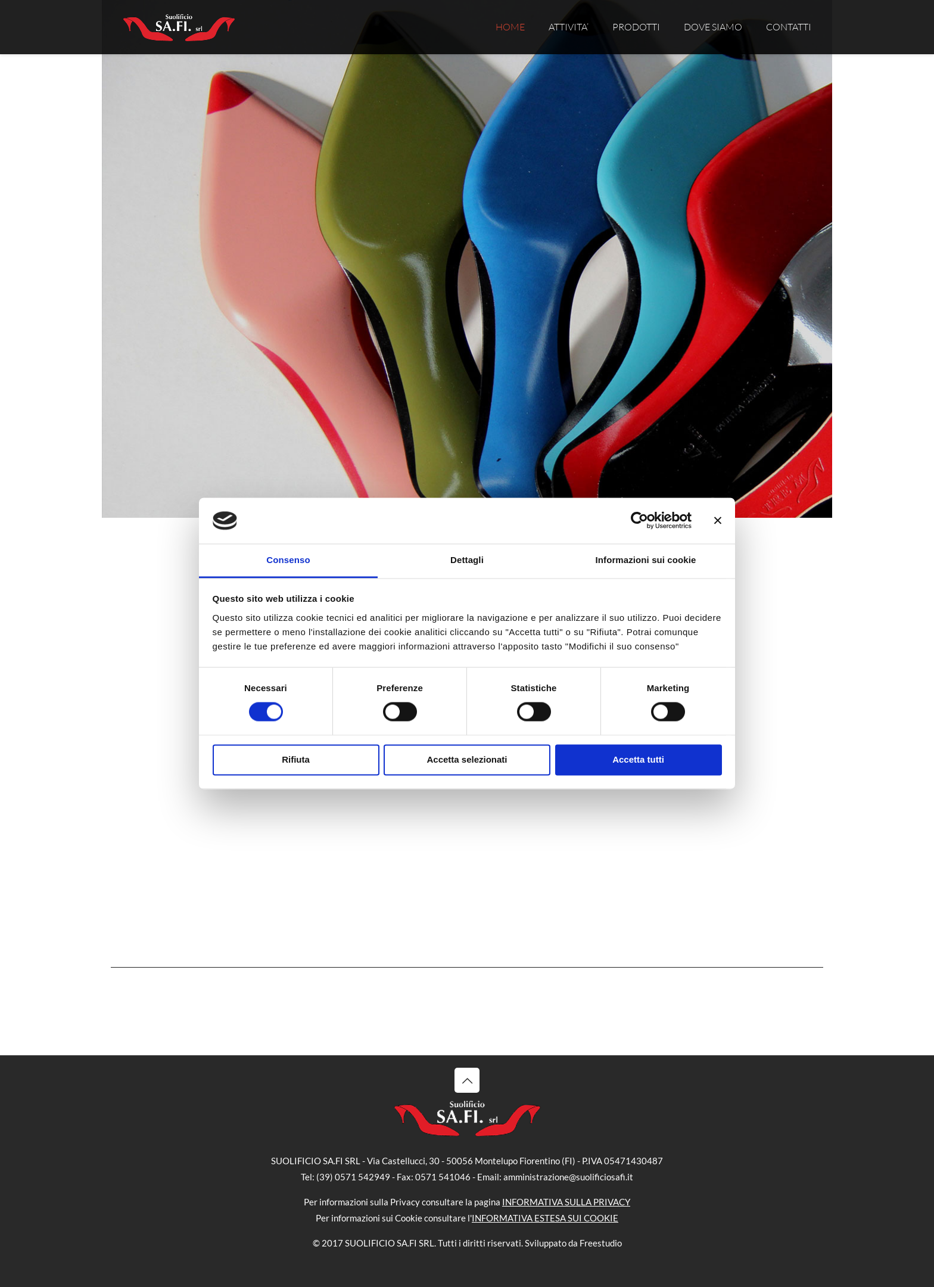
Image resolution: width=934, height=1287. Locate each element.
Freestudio (601, 1243)
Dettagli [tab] (467, 560)
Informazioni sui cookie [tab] (646, 560)
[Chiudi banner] (718, 521)
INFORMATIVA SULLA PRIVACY (566, 1201)
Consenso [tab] (288, 560)
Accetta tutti (638, 759)
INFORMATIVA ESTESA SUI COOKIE (545, 1218)
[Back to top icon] (467, 1080)
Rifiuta (296, 759)
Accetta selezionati (466, 759)
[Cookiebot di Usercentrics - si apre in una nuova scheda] (639, 521)
